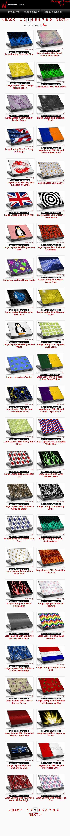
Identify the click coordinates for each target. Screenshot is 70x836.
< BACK (9, 20)
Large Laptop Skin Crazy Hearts (19, 280)
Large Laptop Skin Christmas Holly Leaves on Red (50, 701)
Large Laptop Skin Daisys (51, 182)
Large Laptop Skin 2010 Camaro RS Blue (19, 766)
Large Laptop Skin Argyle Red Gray (19, 475)
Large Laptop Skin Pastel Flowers (50, 604)
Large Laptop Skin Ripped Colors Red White (51, 766)
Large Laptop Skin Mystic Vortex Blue (50, 280)
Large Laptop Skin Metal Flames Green (51, 475)
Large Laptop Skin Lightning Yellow (51, 734)
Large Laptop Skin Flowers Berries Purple (19, 701)
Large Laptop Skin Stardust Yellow (50, 313)
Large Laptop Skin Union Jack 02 (19, 216)
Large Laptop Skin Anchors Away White (19, 572)
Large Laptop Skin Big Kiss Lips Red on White (22, 183)
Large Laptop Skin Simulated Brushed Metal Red (19, 734)
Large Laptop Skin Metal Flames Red (19, 604)
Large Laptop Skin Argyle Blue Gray (19, 540)
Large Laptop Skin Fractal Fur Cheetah (51, 571)
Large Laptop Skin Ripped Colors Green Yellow (48, 378)
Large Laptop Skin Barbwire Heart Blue (19, 313)
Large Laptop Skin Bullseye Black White (50, 216)
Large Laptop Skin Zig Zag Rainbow (51, 637)
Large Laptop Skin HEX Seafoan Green (50, 540)
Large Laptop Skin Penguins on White (19, 345)
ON (43, 25)
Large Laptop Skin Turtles (19, 376)
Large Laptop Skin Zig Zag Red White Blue (50, 442)
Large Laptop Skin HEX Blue (19, 54)
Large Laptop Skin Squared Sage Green (50, 345)
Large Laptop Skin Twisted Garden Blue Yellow (19, 410)
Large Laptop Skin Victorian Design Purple (19, 119)
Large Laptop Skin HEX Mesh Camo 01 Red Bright (19, 799)
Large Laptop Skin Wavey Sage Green (19, 442)
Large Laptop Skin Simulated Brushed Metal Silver (19, 637)
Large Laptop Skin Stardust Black (50, 119)
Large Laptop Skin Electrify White (50, 507)
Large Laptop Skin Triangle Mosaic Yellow (20, 86)
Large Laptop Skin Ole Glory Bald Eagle (19, 150)
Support (66, 1)
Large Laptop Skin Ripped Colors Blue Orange (51, 151)
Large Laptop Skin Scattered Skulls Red (51, 248)
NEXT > (62, 20)
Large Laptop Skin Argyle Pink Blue (51, 799)
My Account (56, 1)
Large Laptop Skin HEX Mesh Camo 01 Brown (19, 507)
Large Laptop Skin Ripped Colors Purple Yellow (51, 410)
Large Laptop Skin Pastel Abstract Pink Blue (49, 54)
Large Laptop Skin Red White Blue (50, 668)
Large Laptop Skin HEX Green (51, 86)
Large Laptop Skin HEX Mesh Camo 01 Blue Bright (19, 669)
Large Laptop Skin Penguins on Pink (19, 248)
